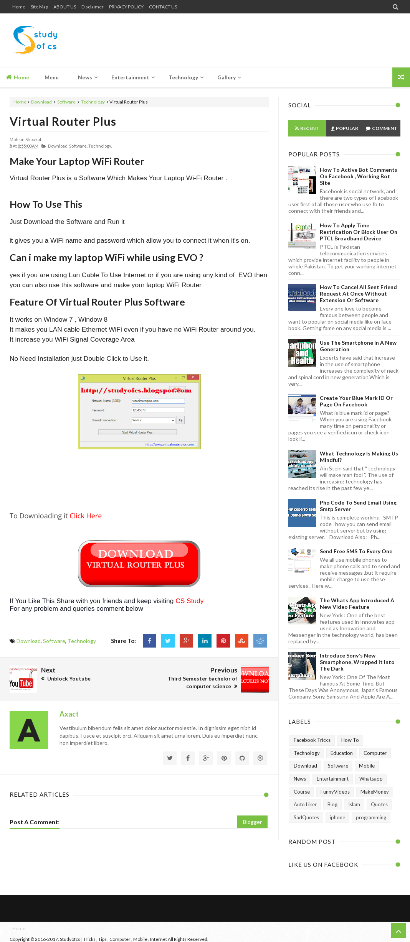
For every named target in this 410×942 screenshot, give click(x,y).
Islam (354, 804)
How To (350, 740)
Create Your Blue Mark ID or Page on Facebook (356, 401)
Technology (93, 102)
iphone (337, 817)
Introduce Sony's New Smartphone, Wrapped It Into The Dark (357, 662)
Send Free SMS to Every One (356, 551)
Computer (375, 753)
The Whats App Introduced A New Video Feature (357, 603)
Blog (332, 804)
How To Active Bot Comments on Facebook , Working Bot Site (358, 176)
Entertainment (333, 779)
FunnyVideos (335, 792)
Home (18, 7)
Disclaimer (92, 7)
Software (66, 102)
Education (342, 753)
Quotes (379, 804)
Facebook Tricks (312, 740)
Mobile (367, 766)
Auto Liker (305, 804)
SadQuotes (306, 817)
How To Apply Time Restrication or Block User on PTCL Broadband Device (358, 232)
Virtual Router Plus (63, 121)
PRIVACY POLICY (126, 7)
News (300, 779)
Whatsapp (371, 779)
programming (371, 817)
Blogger (252, 822)
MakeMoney (374, 792)
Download (41, 102)
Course (302, 792)
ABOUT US (64, 7)
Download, (58, 145)
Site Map (39, 7)
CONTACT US (163, 7)
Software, (78, 145)
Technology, (100, 145)
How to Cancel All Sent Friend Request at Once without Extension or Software (358, 293)
